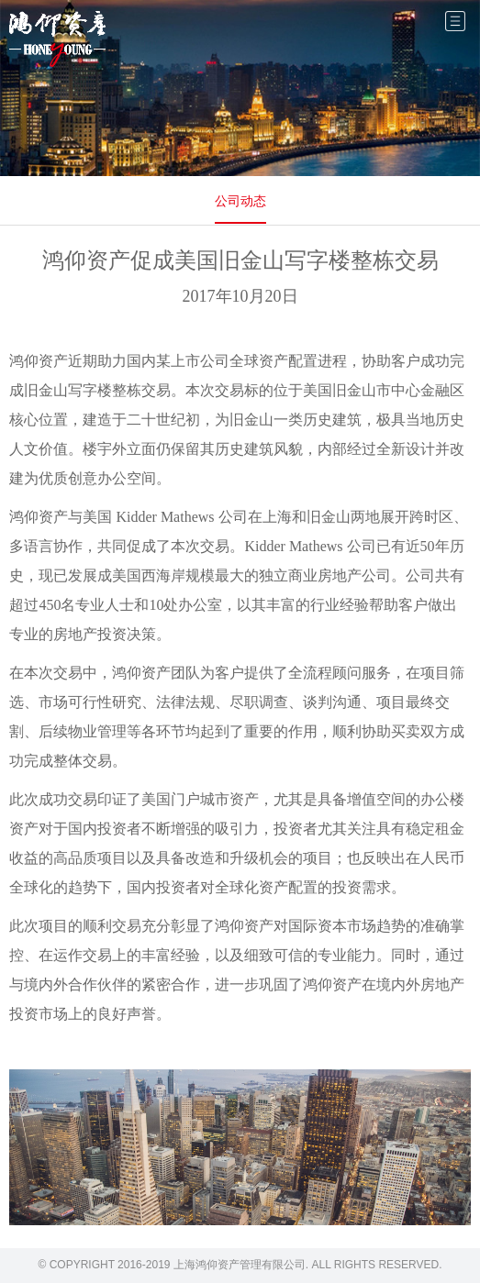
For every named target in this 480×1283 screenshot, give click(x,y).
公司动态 (240, 201)
